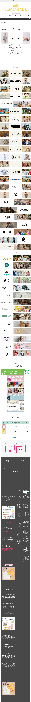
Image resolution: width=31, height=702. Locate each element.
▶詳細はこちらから (15, 437)
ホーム (2, 22)
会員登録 (28, 0)
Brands (5, 22)
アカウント (15, 0)
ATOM (10, 474)
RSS (7, 474)
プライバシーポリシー (9, 477)
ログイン (22, 0)
